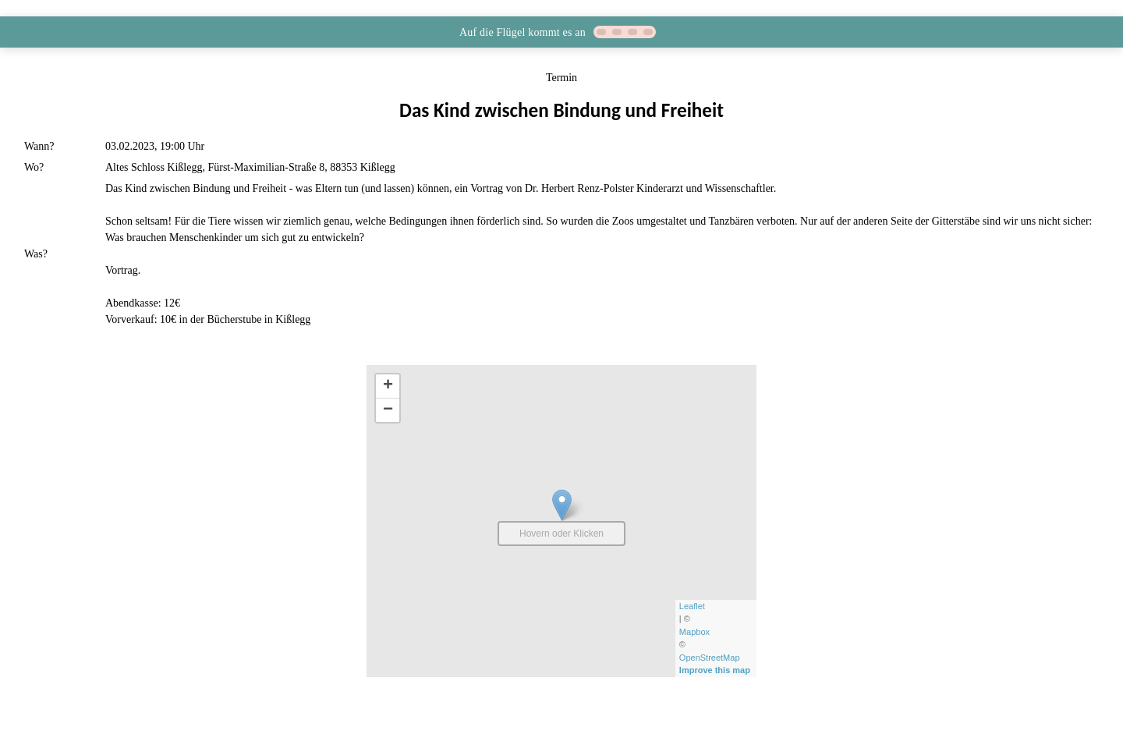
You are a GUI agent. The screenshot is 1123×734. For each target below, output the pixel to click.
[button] (561, 32)
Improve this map (716, 670)
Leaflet (693, 606)
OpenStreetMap (710, 657)
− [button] (388, 410)
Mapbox (695, 631)
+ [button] (388, 386)
